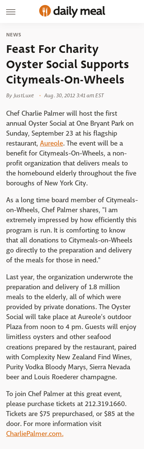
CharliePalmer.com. (34, 433)
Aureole (51, 143)
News (13, 35)
